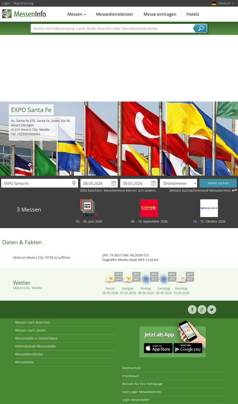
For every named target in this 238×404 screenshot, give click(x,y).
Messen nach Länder (30, 330)
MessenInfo (24, 13)
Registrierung (23, 3)
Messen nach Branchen (32, 322)
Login (6, 3)
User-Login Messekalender (142, 392)
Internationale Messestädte (35, 346)
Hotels (193, 14)
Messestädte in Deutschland (36, 338)
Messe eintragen (160, 14)
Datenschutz (131, 368)
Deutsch (226, 3)
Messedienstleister (114, 14)
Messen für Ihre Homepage (142, 384)
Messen (76, 14)
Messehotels (24, 362)
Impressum (130, 376)
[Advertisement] (119, 68)
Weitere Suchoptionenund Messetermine (200, 190)
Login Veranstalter (135, 400)
